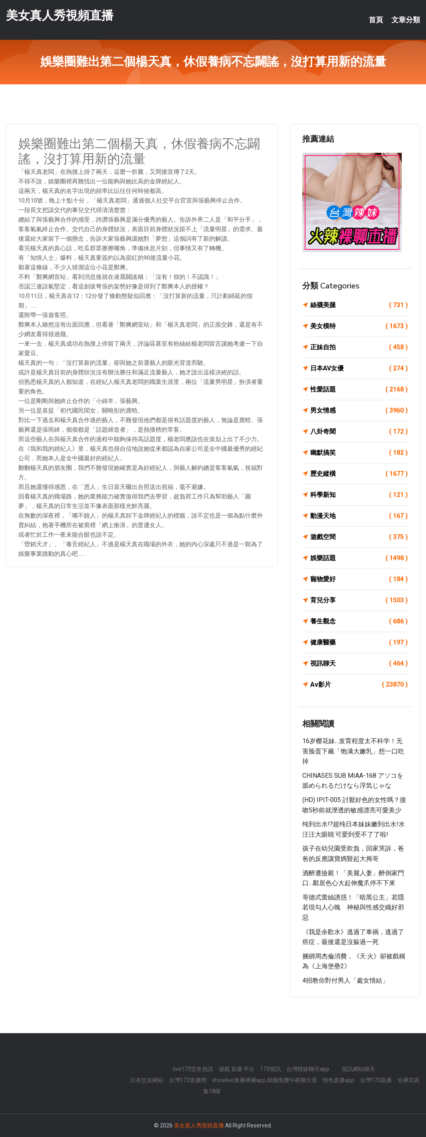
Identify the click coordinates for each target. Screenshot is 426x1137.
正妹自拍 (359, 347)
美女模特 (359, 326)
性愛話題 (359, 389)
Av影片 (359, 684)
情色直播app (338, 1080)
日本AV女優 (359, 368)
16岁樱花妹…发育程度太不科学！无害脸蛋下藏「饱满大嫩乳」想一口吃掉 (353, 751)
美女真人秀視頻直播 (59, 15)
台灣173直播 (376, 1080)
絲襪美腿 (359, 305)
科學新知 (359, 494)
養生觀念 (359, 621)
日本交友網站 (146, 1080)
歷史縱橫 (359, 473)
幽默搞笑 (359, 452)
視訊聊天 (359, 663)
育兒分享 (359, 600)
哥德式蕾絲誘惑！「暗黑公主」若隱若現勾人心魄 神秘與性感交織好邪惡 (353, 907)
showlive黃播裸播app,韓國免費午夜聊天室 (264, 1080)
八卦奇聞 (359, 431)
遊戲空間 (359, 537)
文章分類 (405, 20)
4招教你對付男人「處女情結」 (345, 980)
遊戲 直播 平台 (237, 1069)
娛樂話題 (359, 558)
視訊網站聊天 (358, 1069)
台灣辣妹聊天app (307, 1069)
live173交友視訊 (193, 1069)
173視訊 (270, 1069)
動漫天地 (359, 516)
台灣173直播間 (187, 1080)
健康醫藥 (359, 642)
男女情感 (359, 410)
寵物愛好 (359, 579)
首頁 (376, 20)
